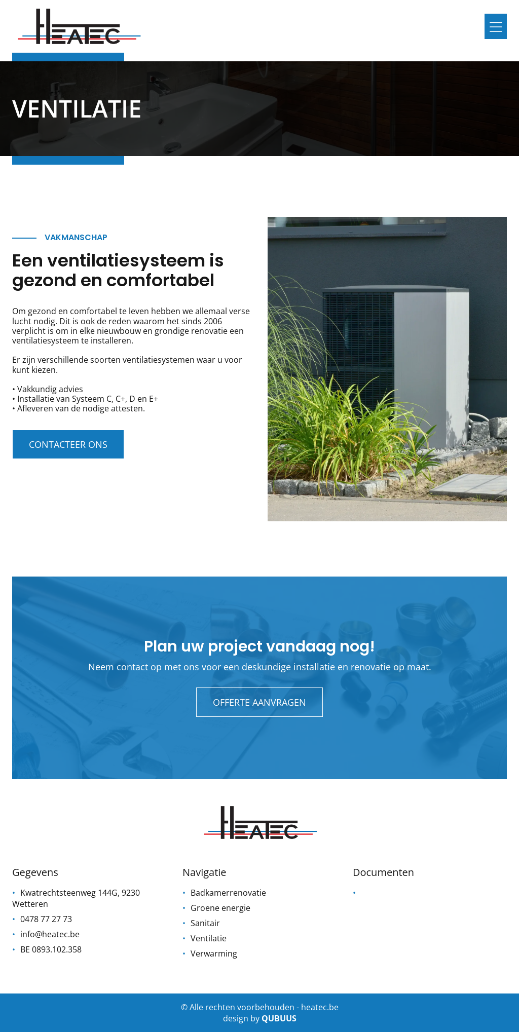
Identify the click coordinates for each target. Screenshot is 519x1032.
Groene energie (220, 907)
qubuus (279, 1018)
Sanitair (205, 923)
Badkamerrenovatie (228, 892)
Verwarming (214, 953)
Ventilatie (209, 938)
